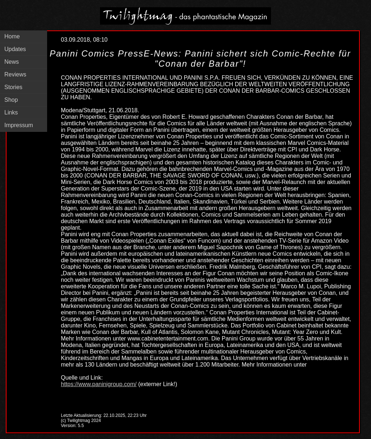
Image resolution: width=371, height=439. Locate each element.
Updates (15, 49)
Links (11, 112)
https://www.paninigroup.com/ (99, 384)
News (11, 62)
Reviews (15, 74)
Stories (13, 87)
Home (12, 36)
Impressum (18, 125)
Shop (11, 100)
